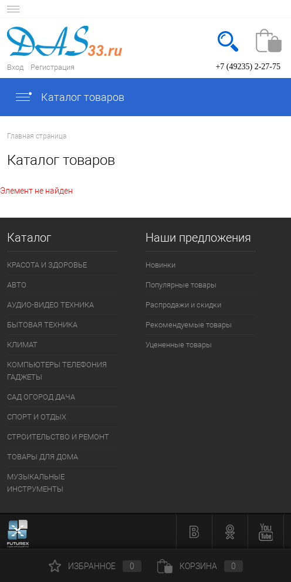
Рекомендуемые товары (189, 324)
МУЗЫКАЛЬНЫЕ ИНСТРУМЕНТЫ (36, 482)
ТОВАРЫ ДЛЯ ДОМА (42, 456)
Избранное (95, 566)
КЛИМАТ (22, 344)
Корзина (200, 566)
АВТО (16, 284)
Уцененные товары (179, 344)
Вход (15, 67)
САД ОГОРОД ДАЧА (41, 396)
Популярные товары (181, 284)
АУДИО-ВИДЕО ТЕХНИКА (50, 304)
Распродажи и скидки (183, 304)
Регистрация (53, 67)
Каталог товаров (69, 97)
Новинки (160, 264)
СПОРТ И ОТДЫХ (36, 416)
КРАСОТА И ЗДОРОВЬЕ (47, 264)
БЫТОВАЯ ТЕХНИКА (42, 324)
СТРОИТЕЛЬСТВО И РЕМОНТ (58, 436)
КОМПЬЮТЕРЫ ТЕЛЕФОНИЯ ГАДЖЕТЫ (57, 370)
